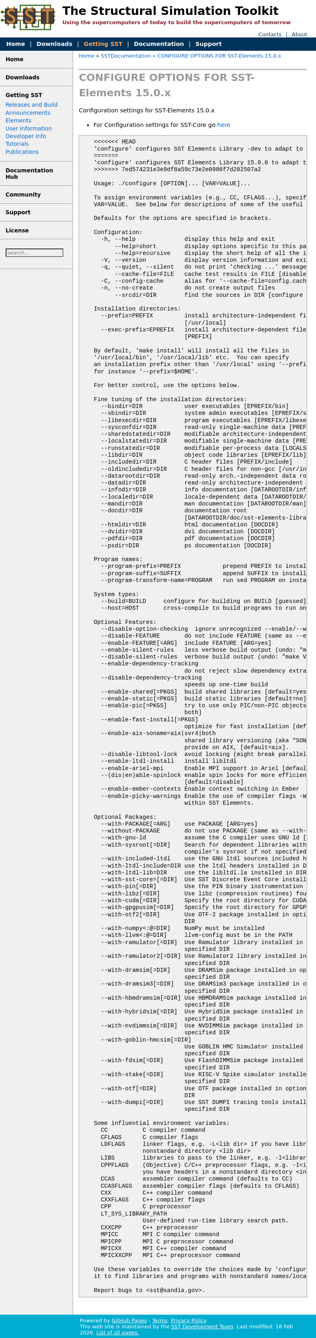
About (299, 34)
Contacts (269, 34)
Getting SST (103, 44)
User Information (29, 128)
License (17, 230)
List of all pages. (117, 1333)
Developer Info (26, 136)
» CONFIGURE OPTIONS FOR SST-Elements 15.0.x (217, 56)
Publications (22, 152)
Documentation (159, 44)
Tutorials (17, 144)
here (223, 125)
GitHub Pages (129, 1320)
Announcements (28, 113)
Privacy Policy (188, 1320)
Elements (18, 120)
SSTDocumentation (126, 56)
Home (15, 44)
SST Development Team (202, 1327)
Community (23, 194)
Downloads (54, 44)
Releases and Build (32, 104)
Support (208, 44)
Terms (159, 1320)
